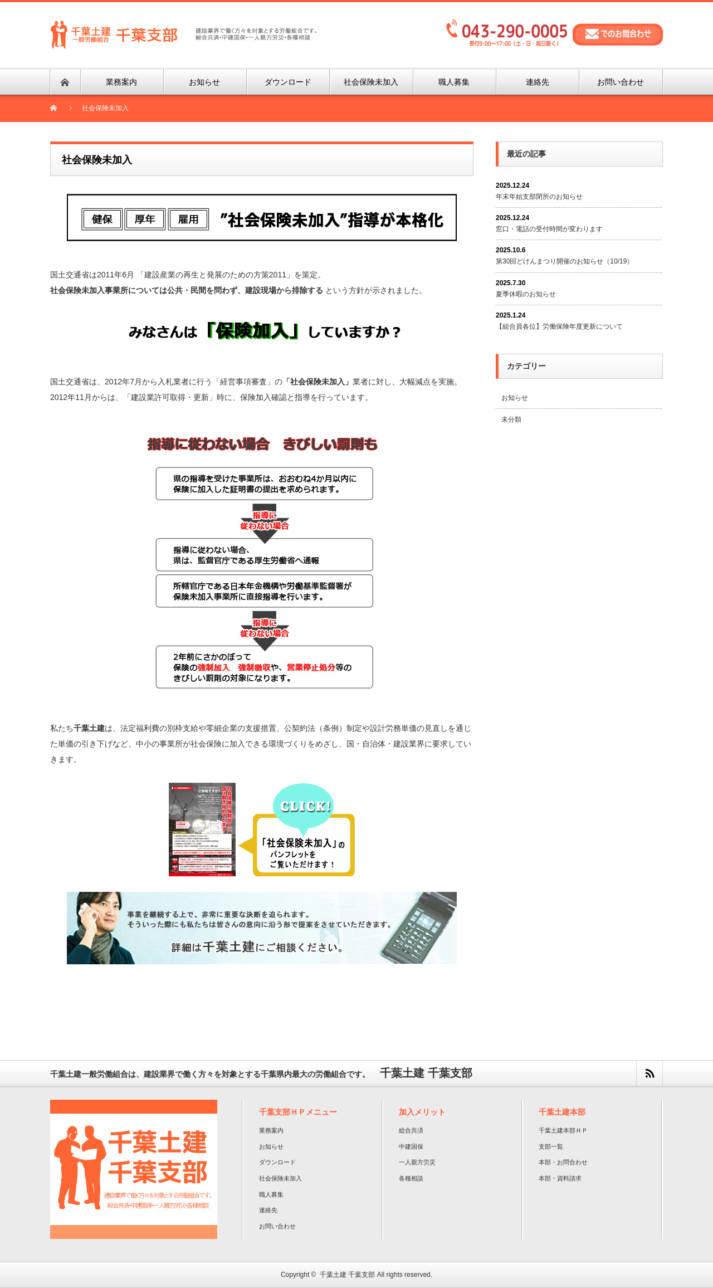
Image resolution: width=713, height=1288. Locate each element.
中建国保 (411, 1146)
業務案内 (271, 1130)
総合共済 (411, 1130)
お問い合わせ (277, 1226)
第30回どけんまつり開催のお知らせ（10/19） (564, 261)
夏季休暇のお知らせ (526, 294)
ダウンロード (277, 1162)
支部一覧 (551, 1146)
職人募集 (271, 1194)
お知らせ (514, 398)
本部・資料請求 (560, 1178)
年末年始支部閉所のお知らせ (539, 197)
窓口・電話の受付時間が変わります (549, 229)
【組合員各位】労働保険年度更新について (559, 326)
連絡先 (268, 1210)
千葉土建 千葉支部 (347, 1275)
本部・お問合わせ (563, 1162)
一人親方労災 (417, 1162)
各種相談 (411, 1178)
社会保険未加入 (280, 1178)
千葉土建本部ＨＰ (563, 1130)
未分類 (511, 419)
